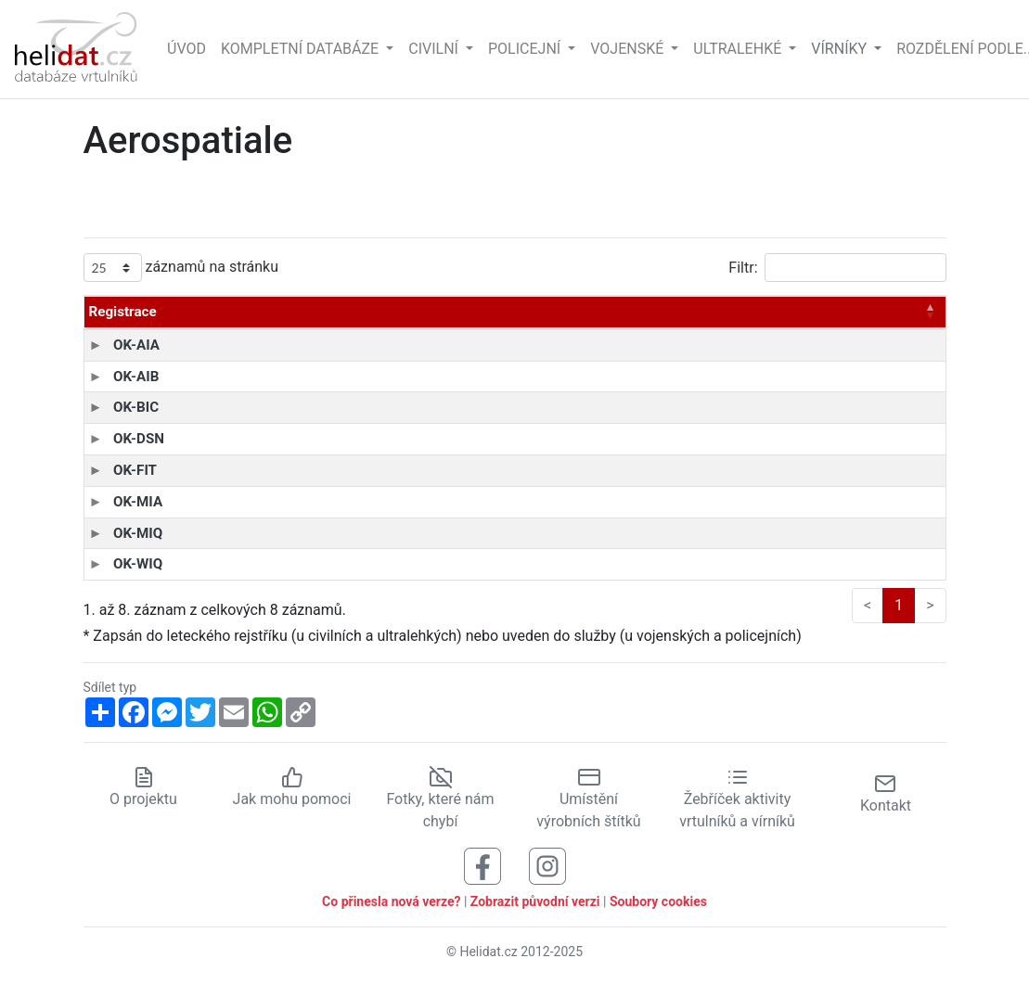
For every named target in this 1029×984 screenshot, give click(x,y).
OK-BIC (112, 407)
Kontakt (885, 793)
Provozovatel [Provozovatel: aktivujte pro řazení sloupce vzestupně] (459, 311)
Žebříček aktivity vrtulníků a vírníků (737, 798)
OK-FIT (111, 470)
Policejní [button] (526, 49)
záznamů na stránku (181, 267)
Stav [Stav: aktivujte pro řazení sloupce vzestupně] (903, 311)
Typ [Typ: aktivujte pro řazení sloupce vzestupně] (202, 311)
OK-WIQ (113, 564)
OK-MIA (113, 501)
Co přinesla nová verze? (391, 901)
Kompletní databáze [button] (301, 49)
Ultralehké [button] (739, 49)
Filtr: (836, 267)
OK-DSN (114, 438)
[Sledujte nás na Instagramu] (547, 865)
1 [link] (898, 605)
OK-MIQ (113, 533)
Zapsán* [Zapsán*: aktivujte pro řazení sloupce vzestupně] (829, 311)
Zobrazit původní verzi (535, 901)
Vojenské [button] (628, 49)
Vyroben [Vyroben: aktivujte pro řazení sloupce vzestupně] (631, 311)
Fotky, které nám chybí (440, 798)
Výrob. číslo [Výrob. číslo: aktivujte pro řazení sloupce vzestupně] (729, 311)
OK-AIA (112, 345)
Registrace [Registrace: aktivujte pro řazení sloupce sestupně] (123, 311)
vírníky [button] (840, 49)
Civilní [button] (435, 49)
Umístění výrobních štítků (588, 798)
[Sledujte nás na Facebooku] (482, 865)
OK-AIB (112, 376)
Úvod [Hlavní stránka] (186, 49)
